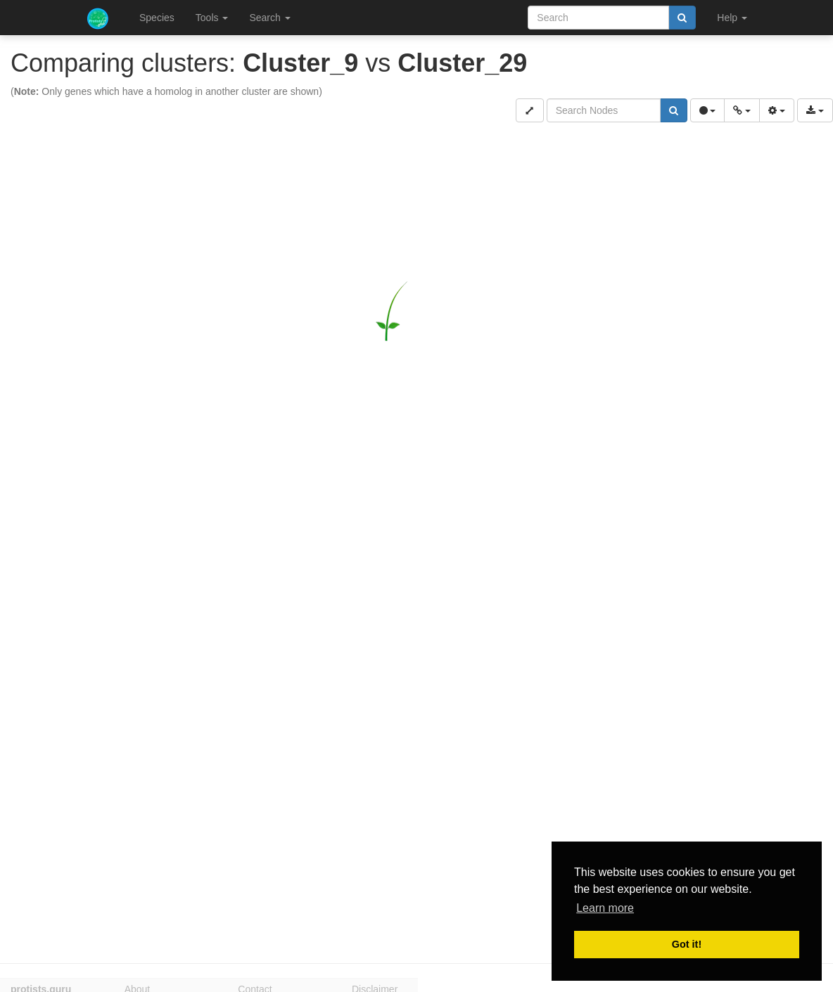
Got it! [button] (686, 944)
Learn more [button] (605, 908)
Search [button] (269, 17)
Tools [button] (212, 17)
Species (156, 17)
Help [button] (732, 17)
